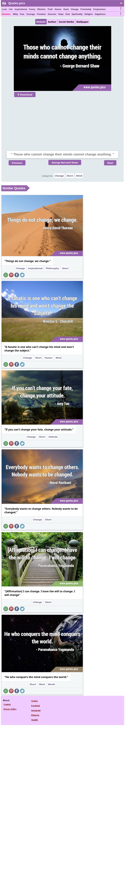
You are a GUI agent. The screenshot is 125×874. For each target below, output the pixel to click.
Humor (58, 9)
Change (75, 9)
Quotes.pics (16, 3)
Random (6, 14)
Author (52, 21)
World (51, 684)
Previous (17, 162)
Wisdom (41, 9)
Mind (79, 175)
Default (40, 21)
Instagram (36, 710)
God (67, 14)
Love (4, 9)
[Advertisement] (62, 122)
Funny (32, 9)
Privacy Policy (10, 709)
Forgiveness (99, 9)
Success (52, 14)
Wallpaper (82, 21)
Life (10, 9)
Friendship (86, 9)
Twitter (34, 701)
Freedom (41, 14)
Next (110, 162)
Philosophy (52, 268)
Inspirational (20, 9)
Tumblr (34, 720)
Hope (61, 14)
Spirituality (77, 14)
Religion (88, 14)
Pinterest (35, 715)
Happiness (100, 14)
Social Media (66, 21)
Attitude (53, 436)
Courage (30, 14)
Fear (22, 14)
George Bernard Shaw (65, 162)
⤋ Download (24, 94)
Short (70, 175)
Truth (50, 9)
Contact (7, 704)
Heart (66, 9)
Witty (15, 14)
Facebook (35, 705)
